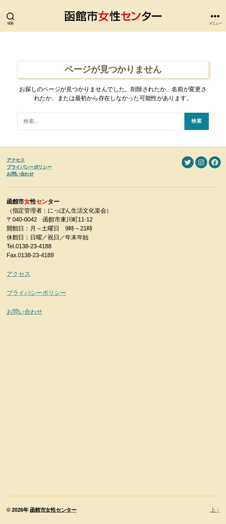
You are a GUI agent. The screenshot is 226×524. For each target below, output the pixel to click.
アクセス (15, 160)
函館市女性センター (53, 510)
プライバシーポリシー (29, 167)
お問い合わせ (20, 174)
